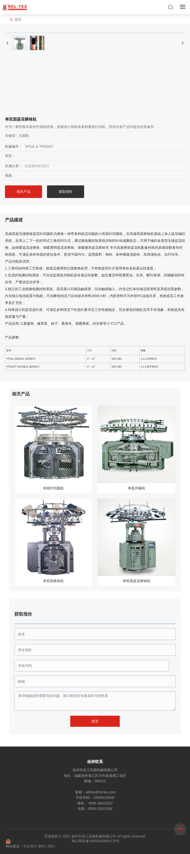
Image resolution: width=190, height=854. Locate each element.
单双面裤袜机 (53, 581)
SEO (51, 846)
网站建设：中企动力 (21, 846)
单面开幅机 (136, 488)
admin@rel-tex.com (101, 792)
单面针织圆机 (53, 488)
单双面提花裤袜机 (136, 581)
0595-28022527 (101, 803)
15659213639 (103, 798)
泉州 (41, 846)
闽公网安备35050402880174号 (95, 841)
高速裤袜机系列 (37, 166)
